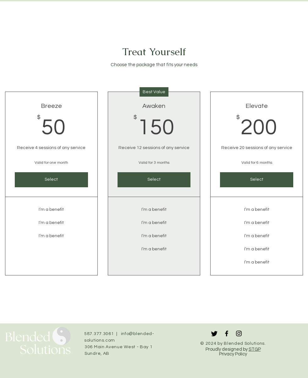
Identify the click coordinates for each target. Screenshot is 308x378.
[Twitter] (214, 333)
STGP (255, 349)
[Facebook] (226, 333)
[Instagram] (239, 333)
